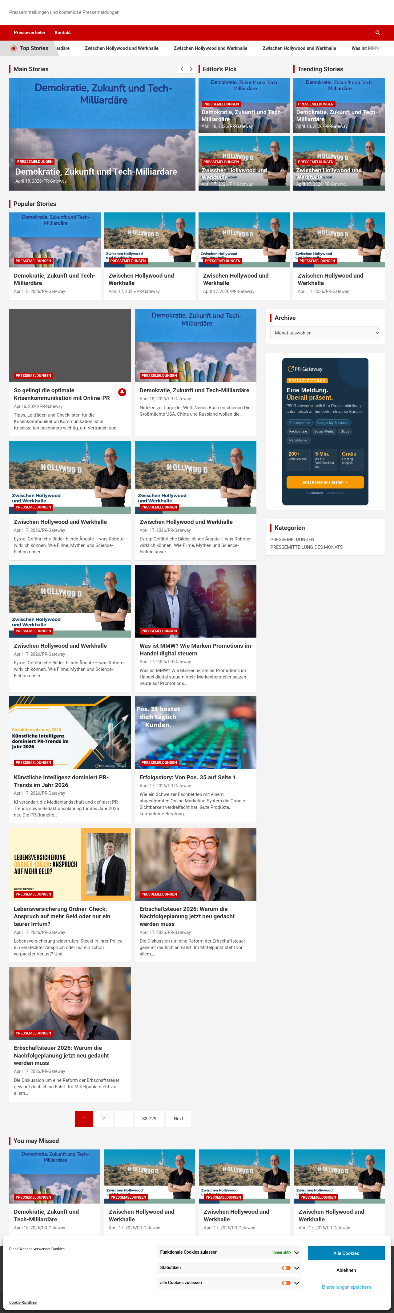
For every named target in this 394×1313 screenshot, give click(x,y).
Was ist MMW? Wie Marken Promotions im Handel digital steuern (195, 649)
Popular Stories (35, 204)
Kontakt (63, 32)
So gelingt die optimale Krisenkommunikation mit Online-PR (62, 394)
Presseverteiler (30, 32)
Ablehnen (346, 1270)
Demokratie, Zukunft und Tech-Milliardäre (96, 172)
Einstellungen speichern (346, 1287)
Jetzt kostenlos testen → (325, 482)
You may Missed (36, 1141)
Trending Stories (321, 69)
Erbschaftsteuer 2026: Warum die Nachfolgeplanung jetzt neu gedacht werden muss (187, 916)
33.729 (149, 1118)
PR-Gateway (54, 181)
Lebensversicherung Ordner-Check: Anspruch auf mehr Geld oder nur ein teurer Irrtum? (62, 916)
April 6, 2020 (26, 406)
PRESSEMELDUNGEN (35, 162)
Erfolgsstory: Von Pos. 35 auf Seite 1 (188, 777)
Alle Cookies (346, 1253)
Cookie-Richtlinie (23, 1302)
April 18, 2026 (28, 181)
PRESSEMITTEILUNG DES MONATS (306, 547)
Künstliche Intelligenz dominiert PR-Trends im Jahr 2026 (61, 781)
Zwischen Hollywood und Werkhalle (144, 48)
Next (178, 1118)
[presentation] (182, 69)
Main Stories (31, 69)
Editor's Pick (220, 69)
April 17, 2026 (215, 184)
